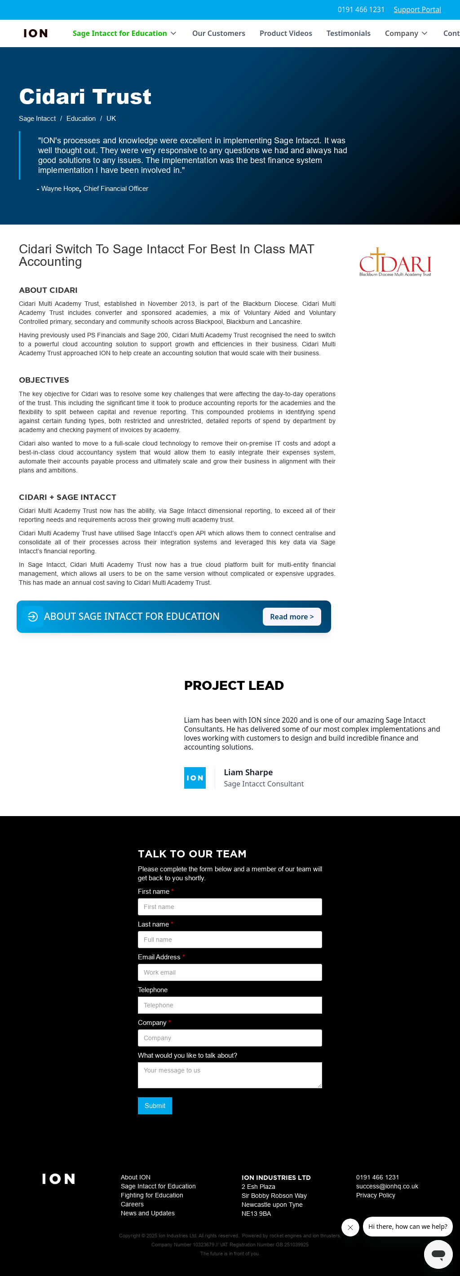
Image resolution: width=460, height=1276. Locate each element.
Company (154, 1022)
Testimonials (349, 33)
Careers (132, 1204)
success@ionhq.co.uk (387, 1186)
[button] (125, 33)
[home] (36, 33)
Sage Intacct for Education (158, 1186)
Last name (155, 924)
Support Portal (417, 9)
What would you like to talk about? (187, 1055)
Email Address (161, 957)
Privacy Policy (375, 1195)
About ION (135, 1177)
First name (156, 891)
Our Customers (218, 33)
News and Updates (148, 1213)
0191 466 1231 (361, 9)
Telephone (153, 989)
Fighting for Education (152, 1195)
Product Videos (286, 33)
